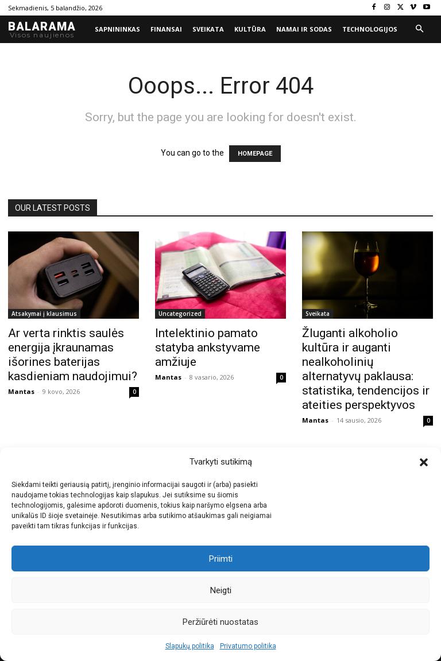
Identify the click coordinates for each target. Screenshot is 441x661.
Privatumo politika (248, 646)
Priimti (221, 559)
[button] (424, 462)
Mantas (21, 391)
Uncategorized (180, 314)
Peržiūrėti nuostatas (220, 622)
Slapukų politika (189, 646)
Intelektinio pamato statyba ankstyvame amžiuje (207, 347)
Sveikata (317, 314)
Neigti (220, 590)
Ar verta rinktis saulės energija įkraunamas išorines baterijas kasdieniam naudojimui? (72, 354)
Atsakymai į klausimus (44, 314)
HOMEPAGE (255, 153)
